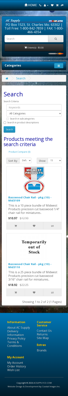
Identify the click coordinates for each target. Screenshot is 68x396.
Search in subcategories (20, 118)
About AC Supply (18, 328)
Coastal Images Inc (51, 386)
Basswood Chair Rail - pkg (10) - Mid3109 (29, 198)
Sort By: (13, 160)
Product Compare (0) (19, 151)
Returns (42, 334)
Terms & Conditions (14, 344)
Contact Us (44, 331)
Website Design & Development (23, 386)
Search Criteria (11, 101)
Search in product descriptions (21, 122)
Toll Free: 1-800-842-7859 (24, 28)
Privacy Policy (16, 338)
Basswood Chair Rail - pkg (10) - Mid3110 (29, 265)
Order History (16, 366)
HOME (30, 5)
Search (20, 78)
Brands (42, 350)
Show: (42, 160)
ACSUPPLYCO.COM (43, 382)
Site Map (43, 338)
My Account (15, 363)
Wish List (13, 370)
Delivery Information (15, 333)
